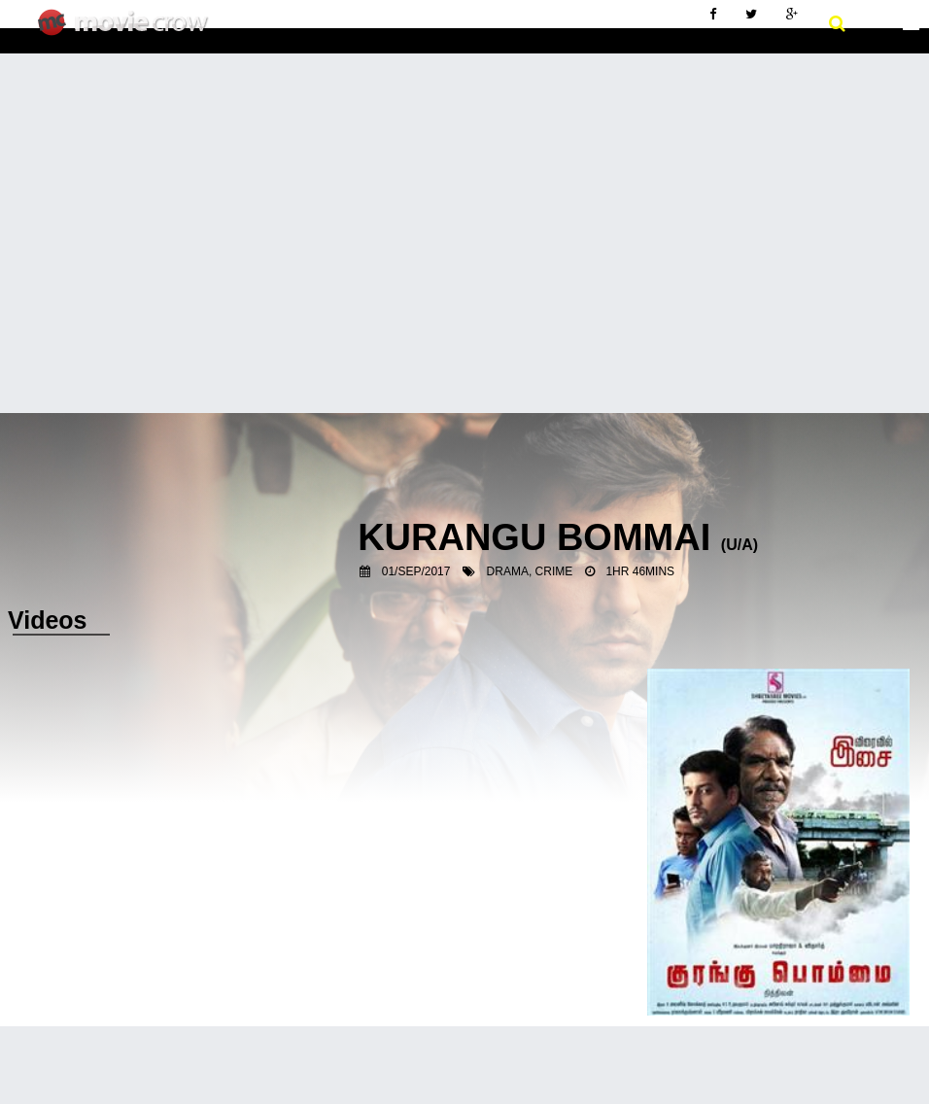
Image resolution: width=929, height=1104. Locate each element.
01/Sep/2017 (416, 571)
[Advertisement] (464, 199)
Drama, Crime (530, 571)
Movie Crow (128, 30)
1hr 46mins (639, 571)
